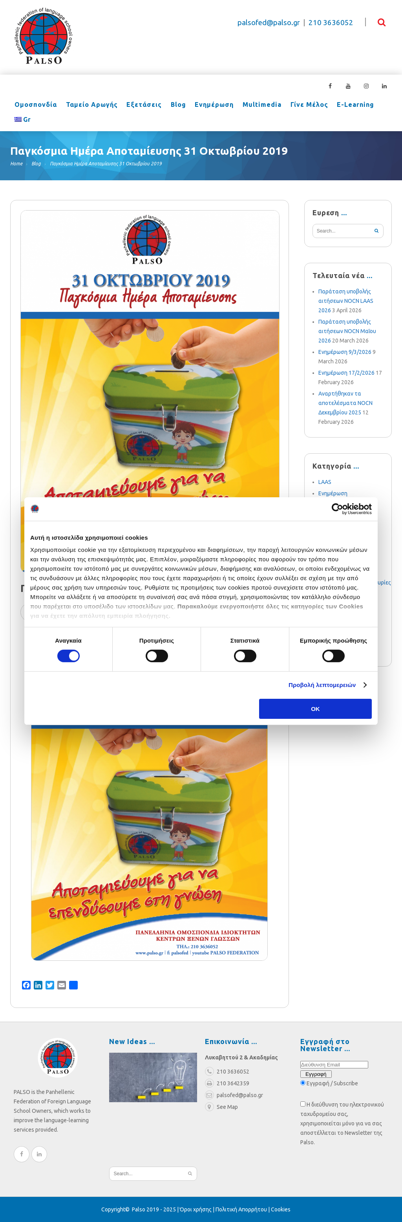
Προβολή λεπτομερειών (322, 685)
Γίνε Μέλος (303, 105)
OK (315, 708)
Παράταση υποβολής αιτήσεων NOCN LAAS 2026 (345, 300)
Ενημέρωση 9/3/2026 (344, 352)
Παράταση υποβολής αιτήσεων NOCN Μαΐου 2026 (347, 331)
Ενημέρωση (209, 105)
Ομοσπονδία (35, 105)
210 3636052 (331, 22)
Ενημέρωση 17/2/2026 (346, 373)
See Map (221, 1107)
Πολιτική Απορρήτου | (243, 1209)
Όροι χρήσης (196, 1209)
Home (16, 163)
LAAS (324, 482)
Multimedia (256, 105)
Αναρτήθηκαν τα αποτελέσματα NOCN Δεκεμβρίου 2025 (345, 403)
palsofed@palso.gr (269, 22)
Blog (175, 105)
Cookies (281, 1209)
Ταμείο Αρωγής (90, 105)
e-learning (348, 105)
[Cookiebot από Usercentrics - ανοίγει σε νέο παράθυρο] (337, 509)
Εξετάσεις (141, 105)
